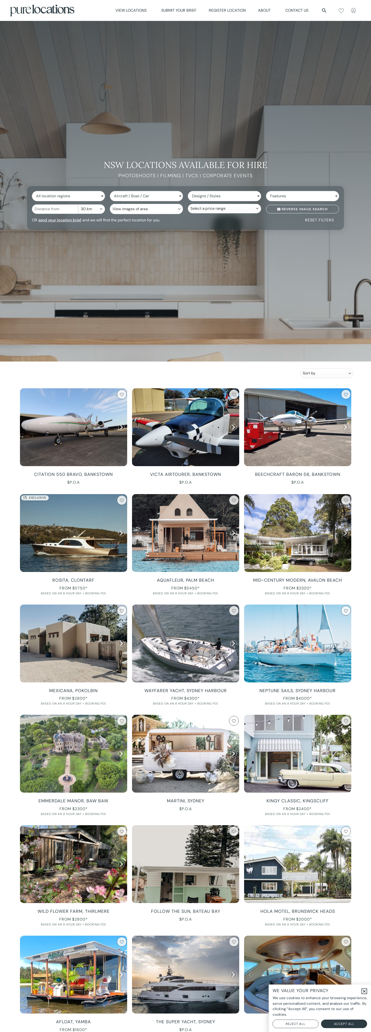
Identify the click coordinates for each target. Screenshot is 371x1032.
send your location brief (59, 220)
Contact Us (296, 10)
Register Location (227, 10)
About (265, 10)
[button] (324, 10)
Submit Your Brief (179, 10)
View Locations (132, 10)
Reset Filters (319, 220)
